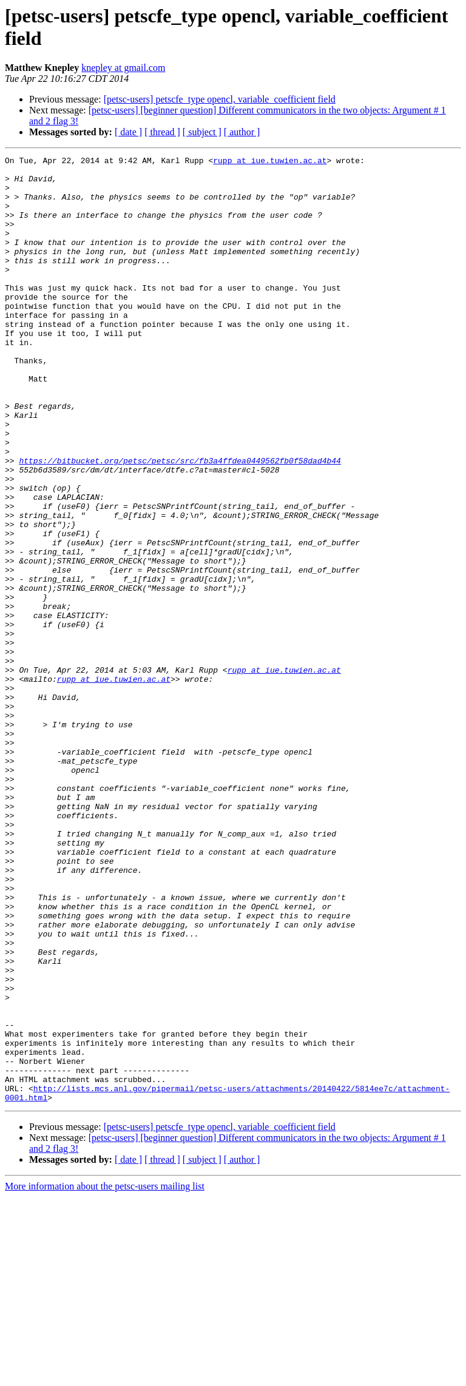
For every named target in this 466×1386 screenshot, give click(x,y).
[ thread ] (162, 132)
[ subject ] (202, 132)
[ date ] (128, 132)
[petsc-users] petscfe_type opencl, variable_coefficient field (220, 99)
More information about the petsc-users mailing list (104, 1375)
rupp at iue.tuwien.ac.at (269, 161)
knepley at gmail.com (123, 67)
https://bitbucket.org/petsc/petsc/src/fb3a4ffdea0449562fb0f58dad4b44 (179, 522)
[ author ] (242, 132)
